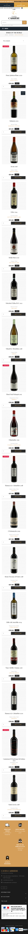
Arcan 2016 (14, 166)
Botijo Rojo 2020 (14, 257)
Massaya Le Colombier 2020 (14, 713)
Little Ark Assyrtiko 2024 (14, 622)
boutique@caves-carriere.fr (10, 882)
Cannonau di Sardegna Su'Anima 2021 (14, 759)
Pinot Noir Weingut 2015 (14, 394)
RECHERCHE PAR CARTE (7, 25)
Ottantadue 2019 (14, 440)
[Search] (14, 22)
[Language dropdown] (24, 890)
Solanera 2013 (14, 121)
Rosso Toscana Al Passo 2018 (14, 576)
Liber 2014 (14, 212)
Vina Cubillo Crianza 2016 (14, 668)
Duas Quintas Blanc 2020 (14, 75)
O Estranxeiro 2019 (14, 531)
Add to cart (18, 86)
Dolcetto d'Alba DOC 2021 (14, 303)
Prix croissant (14, 41)
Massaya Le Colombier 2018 (14, 485)
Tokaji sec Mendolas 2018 (14, 349)
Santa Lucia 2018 (14, 804)
